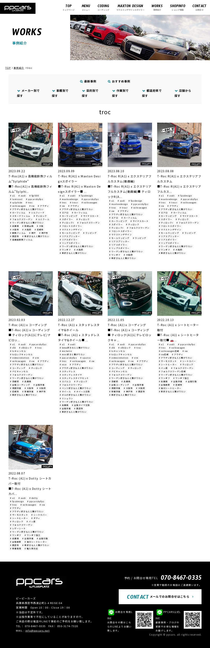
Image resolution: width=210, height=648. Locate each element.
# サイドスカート (90, 215)
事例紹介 (157, 7)
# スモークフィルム (20, 215)
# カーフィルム (18, 212)
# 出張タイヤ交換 (81, 405)
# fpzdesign (86, 195)
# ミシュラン (66, 398)
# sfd (13, 347)
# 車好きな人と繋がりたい (35, 236)
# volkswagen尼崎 (169, 351)
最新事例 (88, 81)
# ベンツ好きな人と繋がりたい (75, 388)
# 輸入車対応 (31, 548)
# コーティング (18, 368)
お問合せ (199, 7)
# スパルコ (65, 381)
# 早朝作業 (28, 391)
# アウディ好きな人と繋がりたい (27, 209)
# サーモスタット (168, 361)
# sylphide (16, 202)
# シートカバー (188, 361)
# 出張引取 (191, 381)
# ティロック (40, 215)
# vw (32, 205)
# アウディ (43, 205)
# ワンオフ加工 (181, 378)
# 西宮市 (14, 236)
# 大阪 (40, 225)
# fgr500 (34, 195)
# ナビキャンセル (19, 371)
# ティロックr (67, 222)
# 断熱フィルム (18, 232)
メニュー (86, 7)
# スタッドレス (68, 371)
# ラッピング (90, 232)
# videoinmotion (19, 357)
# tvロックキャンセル (21, 354)
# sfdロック (25, 347)
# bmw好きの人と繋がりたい (75, 347)
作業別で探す (120, 93)
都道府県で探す (152, 93)
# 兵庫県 (14, 225)
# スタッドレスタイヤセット (74, 378)
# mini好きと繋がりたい (72, 354)
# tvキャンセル (18, 351)
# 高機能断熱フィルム (21, 239)
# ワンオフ (65, 249)
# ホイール (65, 391)
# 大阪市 (14, 229)
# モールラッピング (70, 232)
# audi (22, 195)
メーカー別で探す (28, 93)
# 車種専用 (15, 548)
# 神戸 (32, 232)
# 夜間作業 (15, 388)
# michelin (66, 351)
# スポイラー (66, 219)
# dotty (33, 498)
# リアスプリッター (70, 236)
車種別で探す (60, 93)
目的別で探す (90, 93)
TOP (8, 67)
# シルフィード (37, 212)
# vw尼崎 (164, 354)
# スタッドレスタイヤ (71, 374)
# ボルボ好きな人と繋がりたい (75, 394)
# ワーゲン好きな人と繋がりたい (27, 222)
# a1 (12, 195)
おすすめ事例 (119, 81)
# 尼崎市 (39, 229)
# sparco (85, 357)
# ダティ (35, 518)
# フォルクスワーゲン (21, 219)
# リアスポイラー (69, 239)
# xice (63, 364)
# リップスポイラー (70, 242)
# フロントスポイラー (71, 225)
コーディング (103, 7)
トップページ (69, 7)
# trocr (74, 202)
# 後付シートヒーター (170, 388)
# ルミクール (42, 219)
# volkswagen (18, 205)
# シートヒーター (168, 364)
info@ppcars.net (37, 630)
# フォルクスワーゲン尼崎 (172, 371)
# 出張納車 (164, 384)
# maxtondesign (69, 199)
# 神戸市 (43, 232)
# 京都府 (14, 381)
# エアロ (64, 212)
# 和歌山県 (28, 225)
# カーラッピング (69, 215)
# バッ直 (163, 368)
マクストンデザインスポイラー (130, 7)
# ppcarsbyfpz (34, 199)
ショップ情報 (177, 7)
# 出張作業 (39, 384)
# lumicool (16, 199)
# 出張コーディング (20, 384)
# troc (29, 202)
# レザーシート (18, 528)
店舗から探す (183, 93)
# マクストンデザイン (71, 229)
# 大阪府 (26, 229)
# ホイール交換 (82, 391)
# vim (36, 357)
